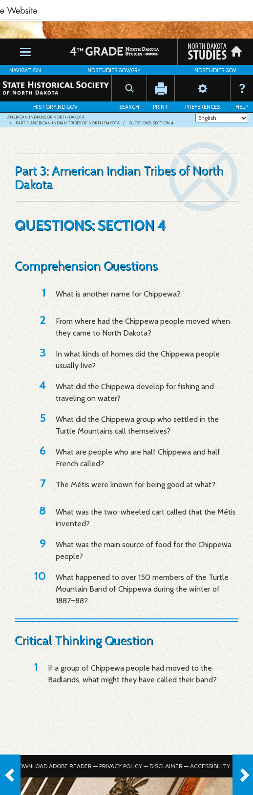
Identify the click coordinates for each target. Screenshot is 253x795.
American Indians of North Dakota (45, 117)
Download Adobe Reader (53, 766)
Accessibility (210, 766)
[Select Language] (221, 118)
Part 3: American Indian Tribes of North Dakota (68, 122)
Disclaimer (166, 766)
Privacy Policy (120, 766)
